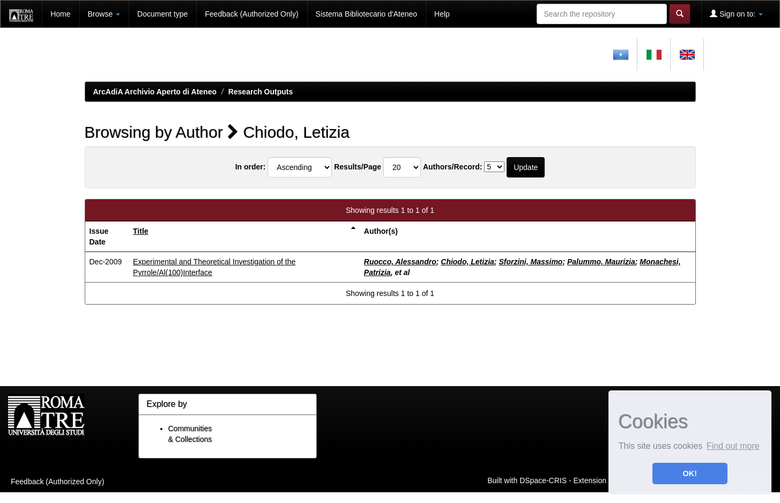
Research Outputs (260, 91)
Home (60, 14)
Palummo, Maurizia (601, 261)
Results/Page (357, 166)
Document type (162, 14)
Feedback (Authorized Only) (251, 14)
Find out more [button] (733, 445)
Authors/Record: (452, 166)
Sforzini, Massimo (530, 261)
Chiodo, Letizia (467, 261)
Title (140, 231)
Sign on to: (736, 13)
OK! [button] (690, 473)
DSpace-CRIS (543, 480)
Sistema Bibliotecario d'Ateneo (366, 14)
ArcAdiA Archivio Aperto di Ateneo (155, 91)
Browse (104, 14)
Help (442, 14)
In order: (250, 166)
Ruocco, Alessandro (400, 261)
